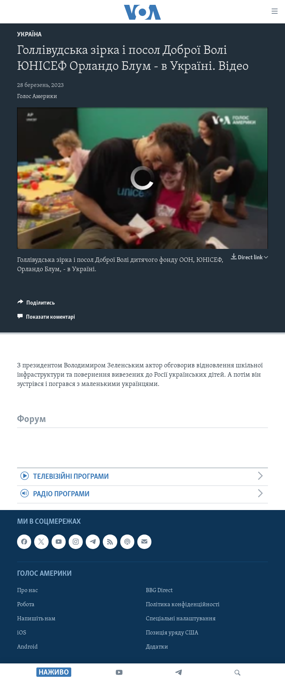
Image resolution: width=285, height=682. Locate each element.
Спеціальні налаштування (181, 619)
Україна (29, 34)
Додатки (157, 647)
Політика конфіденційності (183, 605)
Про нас (27, 591)
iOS (21, 633)
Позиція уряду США (172, 633)
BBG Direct (159, 591)
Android (27, 647)
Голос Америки (37, 97)
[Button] (36, 305)
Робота (26, 605)
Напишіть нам (36, 619)
